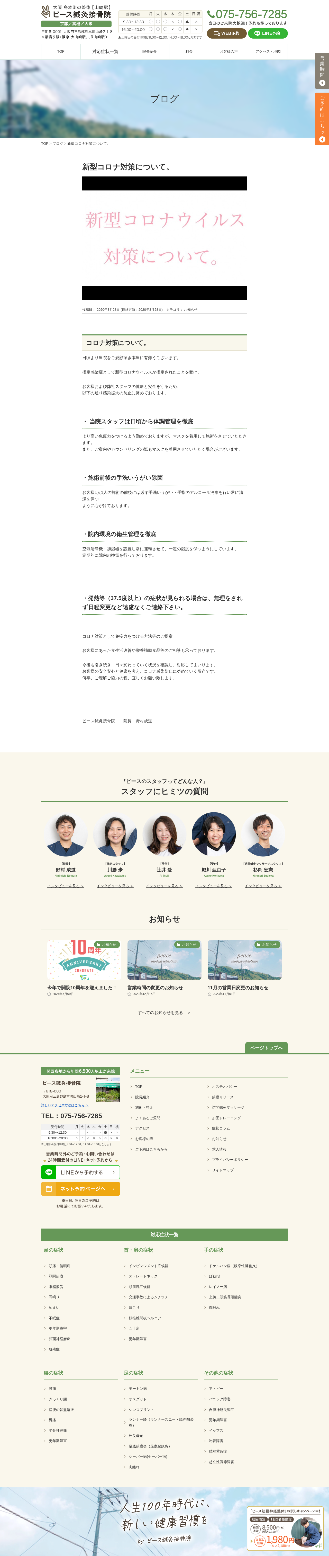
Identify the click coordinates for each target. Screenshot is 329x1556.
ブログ (57, 143)
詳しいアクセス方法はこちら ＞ (65, 1105)
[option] (66, 850)
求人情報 (219, 1149)
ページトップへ (266, 1048)
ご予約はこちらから (151, 1149)
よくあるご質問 (147, 1118)
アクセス (142, 1128)
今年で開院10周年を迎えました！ (82, 987)
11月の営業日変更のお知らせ (238, 987)
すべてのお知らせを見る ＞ (164, 1012)
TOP (44, 143)
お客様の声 (144, 1139)
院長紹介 (142, 1097)
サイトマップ (223, 1170)
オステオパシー (224, 1086)
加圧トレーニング (226, 1118)
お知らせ (219, 1139)
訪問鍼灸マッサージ (228, 1107)
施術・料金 (144, 1107)
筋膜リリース (223, 1097)
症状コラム (221, 1128)
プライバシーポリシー (230, 1160)
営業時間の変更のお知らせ (155, 987)
